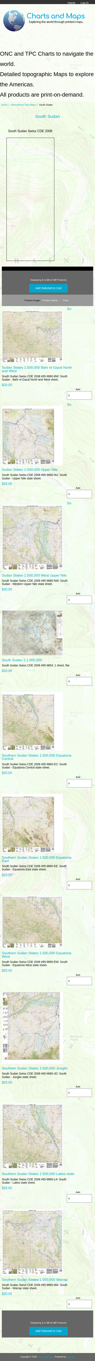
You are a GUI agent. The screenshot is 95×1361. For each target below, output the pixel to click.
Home (71, 3)
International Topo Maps (23, 104)
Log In (84, 3)
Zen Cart (71, 1357)
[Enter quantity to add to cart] (79, 395)
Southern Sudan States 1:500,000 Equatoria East (36, 859)
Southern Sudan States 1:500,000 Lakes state (38, 1174)
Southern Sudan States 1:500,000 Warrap (35, 1280)
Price (65, 300)
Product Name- (50, 300)
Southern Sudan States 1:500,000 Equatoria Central (36, 757)
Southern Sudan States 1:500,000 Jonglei (34, 1068)
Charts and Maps (45, 1357)
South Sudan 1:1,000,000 (22, 660)
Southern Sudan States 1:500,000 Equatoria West (36, 954)
